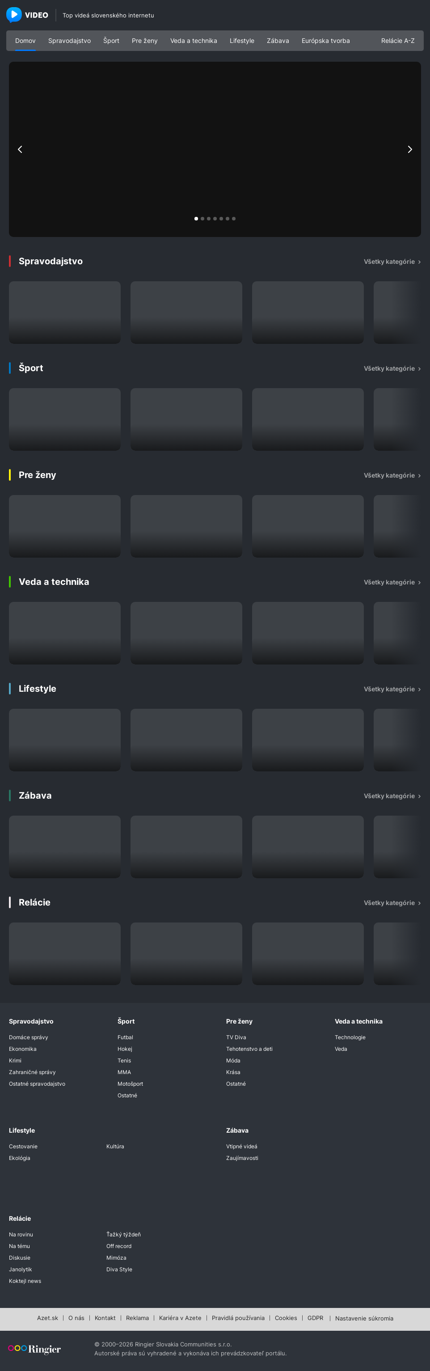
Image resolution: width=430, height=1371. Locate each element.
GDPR (315, 1318)
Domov (25, 40)
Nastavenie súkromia (364, 1319)
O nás (76, 1318)
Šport (111, 40)
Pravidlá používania (238, 1318)
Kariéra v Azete (180, 1318)
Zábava (278, 40)
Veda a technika (193, 40)
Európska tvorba (326, 40)
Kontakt (105, 1318)
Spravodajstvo (69, 40)
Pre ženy (145, 40)
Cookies (286, 1318)
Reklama (137, 1318)
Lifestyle (242, 40)
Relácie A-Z (398, 40)
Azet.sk (47, 1318)
